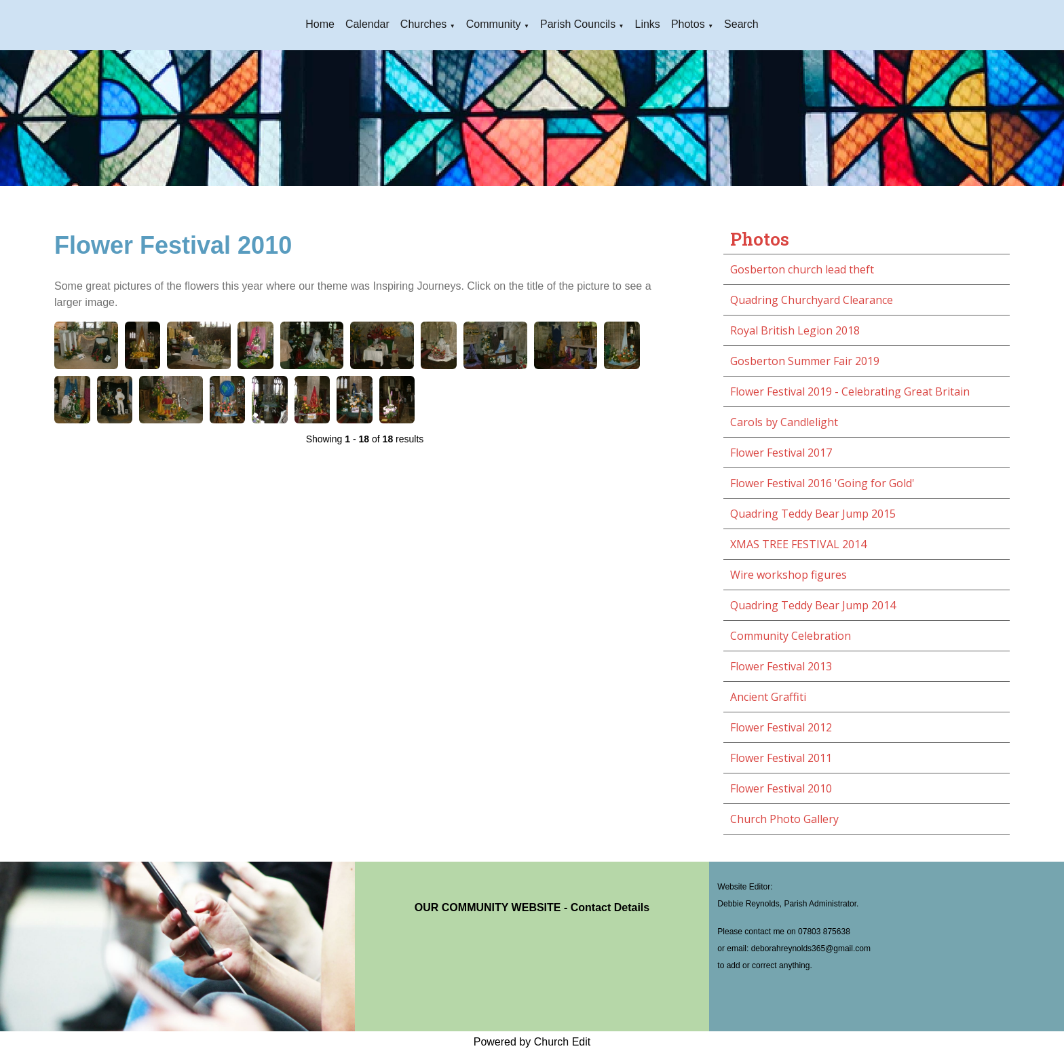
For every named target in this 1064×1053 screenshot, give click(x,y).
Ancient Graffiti (768, 696)
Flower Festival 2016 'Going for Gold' (822, 483)
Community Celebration (790, 635)
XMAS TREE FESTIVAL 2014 (798, 544)
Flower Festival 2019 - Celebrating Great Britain (850, 391)
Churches (423, 24)
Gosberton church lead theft (802, 269)
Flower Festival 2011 (781, 757)
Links (647, 24)
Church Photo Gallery (784, 818)
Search (741, 24)
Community (493, 24)
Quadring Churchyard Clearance (811, 299)
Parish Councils (577, 24)
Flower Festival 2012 (781, 727)
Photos (688, 24)
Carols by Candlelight (784, 422)
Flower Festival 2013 (781, 666)
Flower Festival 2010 (781, 788)
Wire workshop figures (788, 574)
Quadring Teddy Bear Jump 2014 (813, 605)
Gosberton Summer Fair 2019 (804, 360)
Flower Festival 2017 (781, 452)
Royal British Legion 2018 (795, 330)
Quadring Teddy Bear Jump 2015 (813, 513)
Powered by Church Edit (532, 1042)
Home (320, 24)
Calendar (367, 24)
